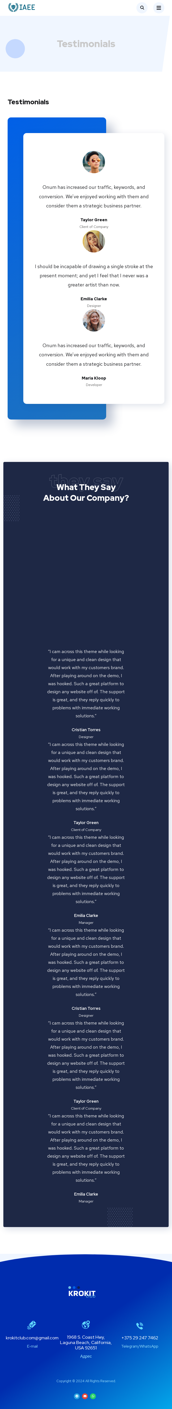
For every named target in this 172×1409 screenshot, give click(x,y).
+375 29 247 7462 (139, 1338)
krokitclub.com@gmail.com (32, 1338)
